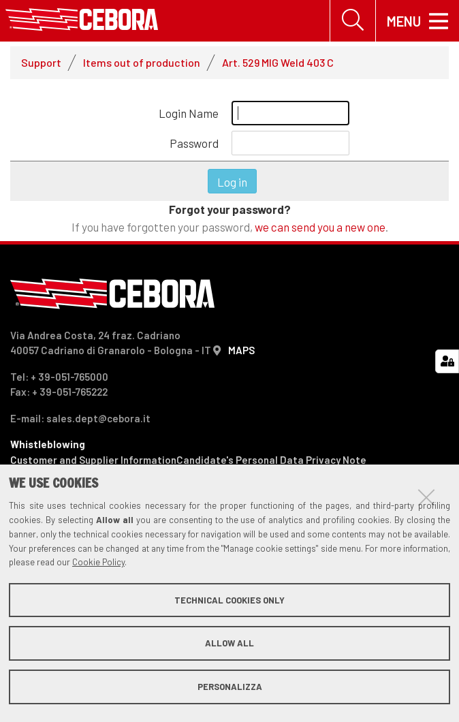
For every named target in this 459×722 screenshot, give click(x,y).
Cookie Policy (98, 561)
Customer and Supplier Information (93, 460)
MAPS (241, 350)
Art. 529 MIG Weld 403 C (278, 62)
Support (41, 62)
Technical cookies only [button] (229, 600)
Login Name (189, 113)
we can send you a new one (320, 227)
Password (194, 143)
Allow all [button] (229, 643)
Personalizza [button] (229, 686)
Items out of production (141, 62)
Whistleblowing (47, 444)
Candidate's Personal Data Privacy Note (271, 460)
